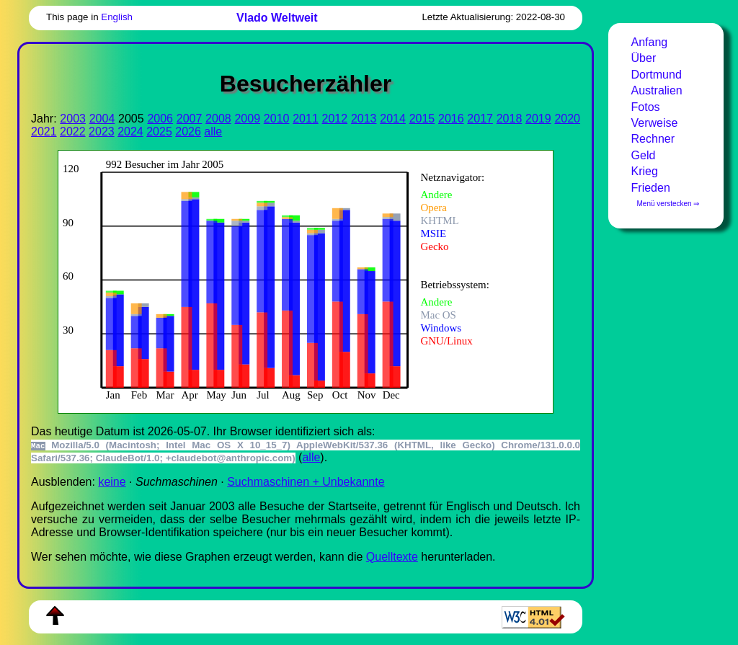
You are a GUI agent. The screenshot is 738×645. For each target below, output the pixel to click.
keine (111, 482)
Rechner (653, 139)
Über (644, 58)
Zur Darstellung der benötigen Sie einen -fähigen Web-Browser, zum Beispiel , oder (295, 280)
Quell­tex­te (392, 557)
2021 (44, 131)
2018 (510, 118)
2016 (451, 118)
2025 (159, 131)
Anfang (649, 42)
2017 (480, 118)
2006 (160, 118)
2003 (73, 118)
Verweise (654, 123)
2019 (538, 118)
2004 (102, 118)
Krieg (644, 171)
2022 (73, 131)
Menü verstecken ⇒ (668, 204)
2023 (102, 131)
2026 (188, 131)
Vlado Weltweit (277, 18)
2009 (247, 118)
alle (213, 131)
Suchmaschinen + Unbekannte (305, 482)
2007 (190, 118)
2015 (422, 118)
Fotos (645, 107)
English (117, 17)
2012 (335, 118)
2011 (306, 118)
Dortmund (656, 74)
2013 (364, 118)
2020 (567, 118)
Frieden (650, 188)
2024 (130, 131)
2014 (393, 118)
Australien (657, 90)
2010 (277, 118)
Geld (643, 155)
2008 (218, 118)
